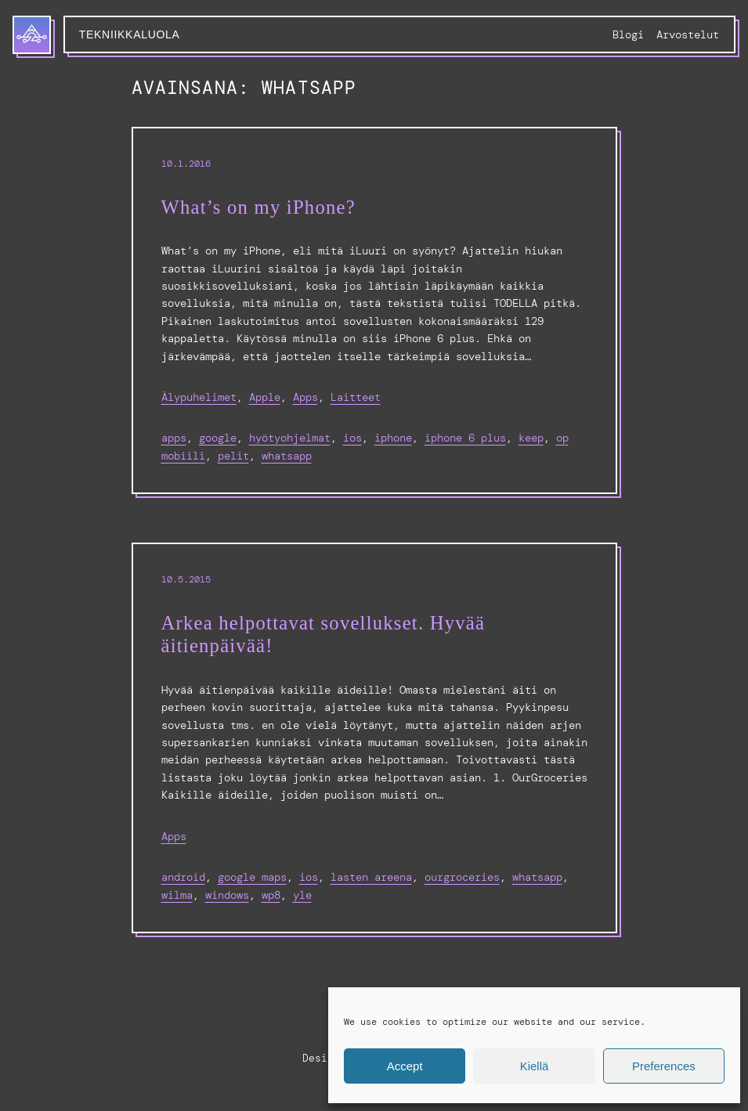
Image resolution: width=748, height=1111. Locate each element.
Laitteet (356, 397)
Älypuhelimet (199, 397)
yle (302, 895)
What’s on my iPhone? (258, 207)
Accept (405, 1066)
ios (352, 438)
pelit (233, 456)
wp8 (271, 895)
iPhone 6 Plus (465, 438)
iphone (393, 438)
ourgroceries (462, 877)
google (218, 438)
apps (173, 438)
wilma (177, 895)
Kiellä (534, 1066)
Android (183, 877)
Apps (305, 397)
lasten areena (371, 877)
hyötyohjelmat (290, 438)
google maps (252, 877)
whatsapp (287, 456)
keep (531, 438)
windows (227, 895)
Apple (264, 397)
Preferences (664, 1066)
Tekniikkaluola (129, 34)
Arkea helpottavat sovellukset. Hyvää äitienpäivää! (323, 634)
